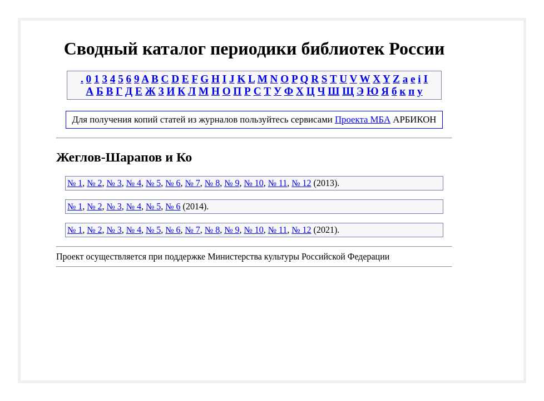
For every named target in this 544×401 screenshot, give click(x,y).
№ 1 (74, 183)
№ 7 (192, 183)
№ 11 (278, 183)
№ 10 (253, 183)
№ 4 (133, 183)
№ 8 (212, 183)
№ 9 (231, 183)
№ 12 (301, 183)
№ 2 (94, 183)
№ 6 (172, 183)
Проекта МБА (362, 119)
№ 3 (114, 183)
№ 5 (153, 183)
